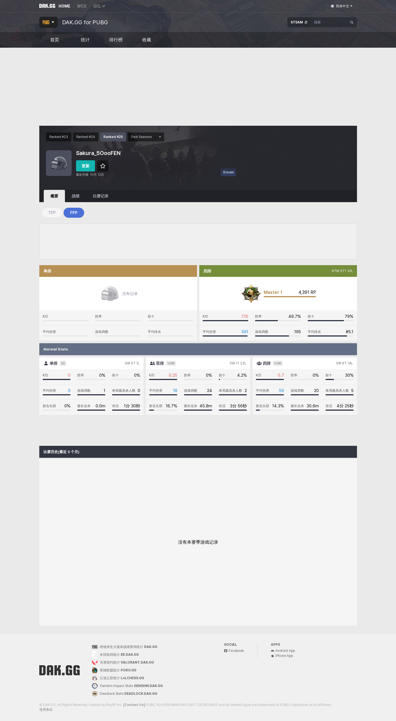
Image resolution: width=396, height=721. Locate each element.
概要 (54, 196)
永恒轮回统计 (115, 655)
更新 (85, 166)
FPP (73, 213)
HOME (64, 6)
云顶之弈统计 (118, 678)
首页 (54, 40)
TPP (52, 213)
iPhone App (282, 656)
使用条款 (46, 710)
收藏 (146, 40)
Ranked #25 (113, 137)
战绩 (75, 196)
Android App (283, 651)
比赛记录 (100, 196)
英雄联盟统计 (114, 670)
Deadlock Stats (124, 693)
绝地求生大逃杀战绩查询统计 (124, 647)
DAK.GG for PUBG (85, 22)
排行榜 (116, 40)
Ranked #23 (58, 137)
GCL (99, 6)
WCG (81, 6)
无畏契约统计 (123, 662)
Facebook (234, 651)
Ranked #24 (85, 137)
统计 (85, 40)
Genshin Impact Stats (127, 686)
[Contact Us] (134, 705)
